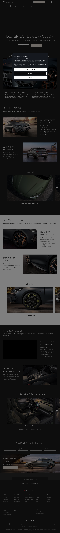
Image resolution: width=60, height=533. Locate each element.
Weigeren (30, 77)
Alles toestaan (30, 69)
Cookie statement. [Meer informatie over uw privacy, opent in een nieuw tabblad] (43, 65)
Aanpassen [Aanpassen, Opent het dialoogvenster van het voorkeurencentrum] (30, 73)
